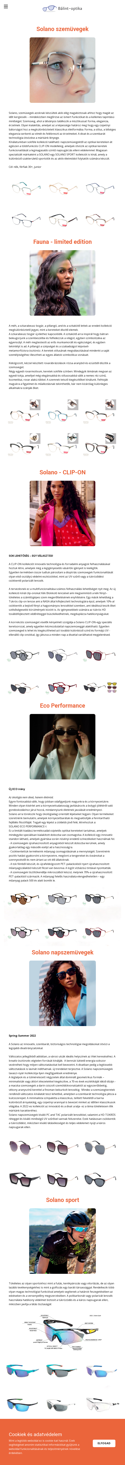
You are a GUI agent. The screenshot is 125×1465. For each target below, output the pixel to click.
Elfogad (104, 1443)
